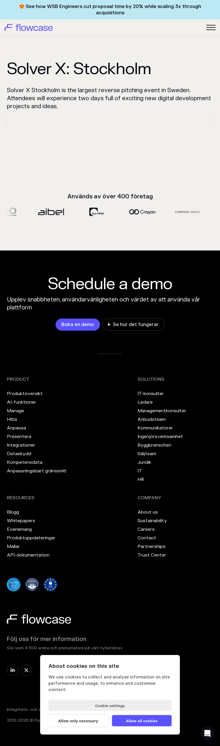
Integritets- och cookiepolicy (35, 709)
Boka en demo (77, 324)
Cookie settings (110, 705)
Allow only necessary (78, 720)
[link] (78, 325)
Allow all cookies (142, 720)
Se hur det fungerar (136, 324)
